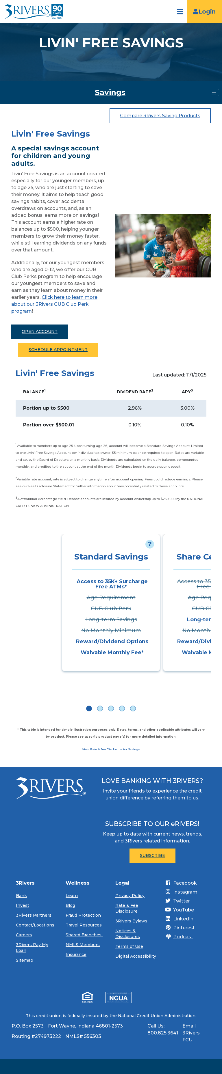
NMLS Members (83, 944)
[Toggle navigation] (214, 92)
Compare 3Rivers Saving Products (160, 115)
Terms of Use (129, 946)
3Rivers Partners (33, 915)
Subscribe (152, 855)
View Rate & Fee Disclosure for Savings (111, 749)
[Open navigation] (180, 11)
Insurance (76, 954)
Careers (24, 934)
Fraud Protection (83, 915)
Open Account (40, 331)
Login (204, 11)
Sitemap (24, 960)
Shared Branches (84, 934)
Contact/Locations (35, 925)
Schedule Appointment (58, 349)
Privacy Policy (130, 895)
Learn (72, 895)
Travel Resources (84, 925)
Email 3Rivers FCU (191, 1033)
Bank (21, 895)
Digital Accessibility (135, 956)
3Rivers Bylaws (131, 921)
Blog (70, 905)
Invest (22, 905)
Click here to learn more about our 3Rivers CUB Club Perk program (54, 304)
